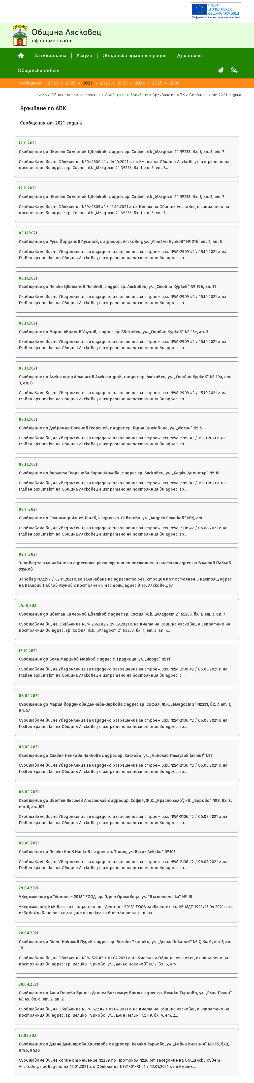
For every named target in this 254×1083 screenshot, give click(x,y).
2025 (157, 83)
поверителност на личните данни (155, 1074)
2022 (105, 83)
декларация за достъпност (211, 1067)
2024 (140, 83)
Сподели (231, 1076)
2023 (122, 83)
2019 (53, 83)
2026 (174, 83)
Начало (40, 95)
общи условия (169, 1067)
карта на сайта (205, 1074)
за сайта (144, 1067)
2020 (70, 83)
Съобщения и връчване (126, 95)
